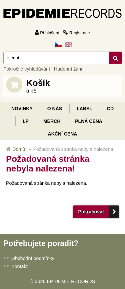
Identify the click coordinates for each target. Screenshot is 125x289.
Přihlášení (49, 32)
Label (84, 108)
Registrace (79, 32)
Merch (51, 121)
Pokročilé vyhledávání (26, 69)
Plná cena (88, 121)
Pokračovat (91, 211)
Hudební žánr (68, 69)
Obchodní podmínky (32, 258)
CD (110, 108)
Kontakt (19, 266)
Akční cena (62, 134)
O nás (54, 108)
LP (26, 121)
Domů (18, 149)
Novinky (22, 108)
